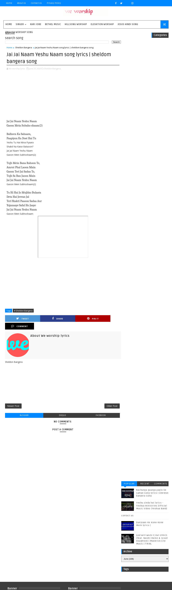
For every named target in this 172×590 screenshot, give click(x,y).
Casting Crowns (18, 510)
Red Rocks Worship (38, 531)
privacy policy (54, 3)
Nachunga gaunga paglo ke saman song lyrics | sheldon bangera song (152, 56)
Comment (103, 318)
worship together (19, 562)
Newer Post (13, 398)
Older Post (108, 398)
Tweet (19, 318)
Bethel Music (53, 24)
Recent (144, 46)
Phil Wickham (16, 531)
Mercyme (32, 526)
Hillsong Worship (76, 24)
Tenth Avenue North (20, 541)
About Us (21, 3)
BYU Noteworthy (18, 505)
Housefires (38, 515)
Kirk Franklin (30, 521)
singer (20, 24)
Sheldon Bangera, (52, 68)
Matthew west (16, 526)
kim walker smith (41, 552)
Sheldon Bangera (23, 47)
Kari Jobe (35, 24)
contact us (127, 78)
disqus (60, 408)
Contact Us (36, 3)
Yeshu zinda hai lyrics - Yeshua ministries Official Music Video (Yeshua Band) (151, 69)
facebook (98, 408)
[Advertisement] (61, 97)
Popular (129, 46)
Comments (160, 46)
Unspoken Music (18, 547)
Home (9, 3)
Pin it (75, 318)
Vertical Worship (40, 547)
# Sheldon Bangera (23, 310)
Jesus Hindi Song (128, 24)
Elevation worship (102, 24)
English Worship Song (19, 32)
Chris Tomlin (38, 510)
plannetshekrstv (18, 557)
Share (47, 318)
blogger (23, 408)
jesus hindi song (18, 552)
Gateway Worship (18, 515)
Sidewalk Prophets (19, 536)
